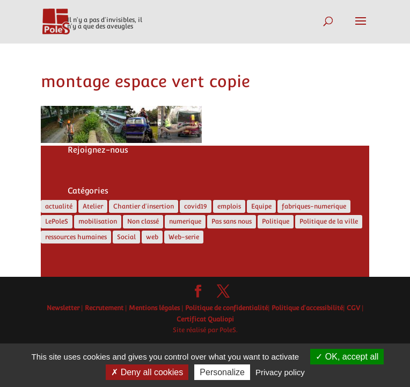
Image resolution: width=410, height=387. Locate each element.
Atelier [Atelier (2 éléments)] (93, 206)
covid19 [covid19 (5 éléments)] (195, 206)
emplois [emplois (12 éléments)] (229, 206)
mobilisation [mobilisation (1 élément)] (97, 221)
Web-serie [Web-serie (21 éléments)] (184, 237)
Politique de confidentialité (226, 308)
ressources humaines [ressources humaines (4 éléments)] (76, 237)
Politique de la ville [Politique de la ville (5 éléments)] (328, 221)
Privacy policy (280, 372)
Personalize (222, 372)
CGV (353, 308)
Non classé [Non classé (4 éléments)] (143, 221)
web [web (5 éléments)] (152, 237)
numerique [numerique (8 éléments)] (185, 221)
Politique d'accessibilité (307, 308)
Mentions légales (154, 308)
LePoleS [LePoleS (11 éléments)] (56, 221)
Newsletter (63, 308)
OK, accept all (347, 356)
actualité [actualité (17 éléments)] (58, 206)
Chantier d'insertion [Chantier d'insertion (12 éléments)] (143, 206)
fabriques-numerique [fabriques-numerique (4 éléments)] (314, 206)
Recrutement (104, 308)
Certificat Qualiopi (205, 319)
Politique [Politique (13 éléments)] (275, 221)
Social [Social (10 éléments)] (126, 237)
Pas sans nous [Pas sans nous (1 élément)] (231, 221)
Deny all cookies (147, 372)
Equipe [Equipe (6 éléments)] (261, 206)
